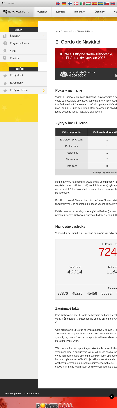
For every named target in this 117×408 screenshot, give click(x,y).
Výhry (13, 50)
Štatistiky (15, 36)
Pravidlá (14, 58)
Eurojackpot (16, 75)
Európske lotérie (19, 90)
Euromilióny (16, 82)
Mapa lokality (31, 393)
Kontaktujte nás (13, 393)
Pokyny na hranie (19, 43)
